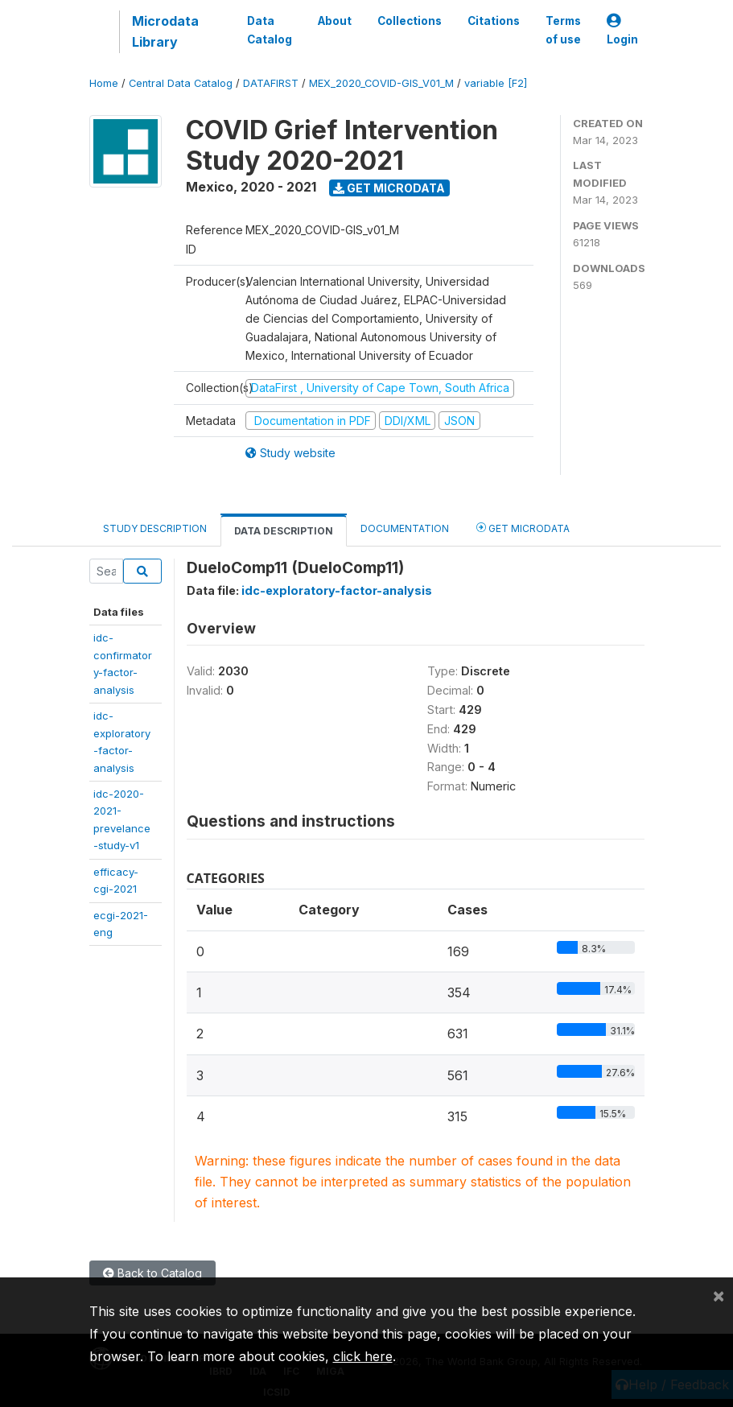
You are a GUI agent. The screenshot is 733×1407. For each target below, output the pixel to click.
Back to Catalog (152, 1273)
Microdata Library (165, 31)
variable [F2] (495, 83)
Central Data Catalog (181, 83)
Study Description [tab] (155, 528)
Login (622, 30)
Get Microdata (389, 188)
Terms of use (563, 29)
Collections (409, 20)
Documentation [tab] (404, 528)
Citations (493, 20)
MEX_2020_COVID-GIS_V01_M (381, 83)
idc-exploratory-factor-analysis (336, 590)
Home (103, 83)
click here (363, 1356)
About (335, 20)
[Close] (718, 1295)
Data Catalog (269, 29)
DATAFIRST (271, 83)
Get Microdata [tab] (523, 527)
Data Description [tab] (283, 531)
